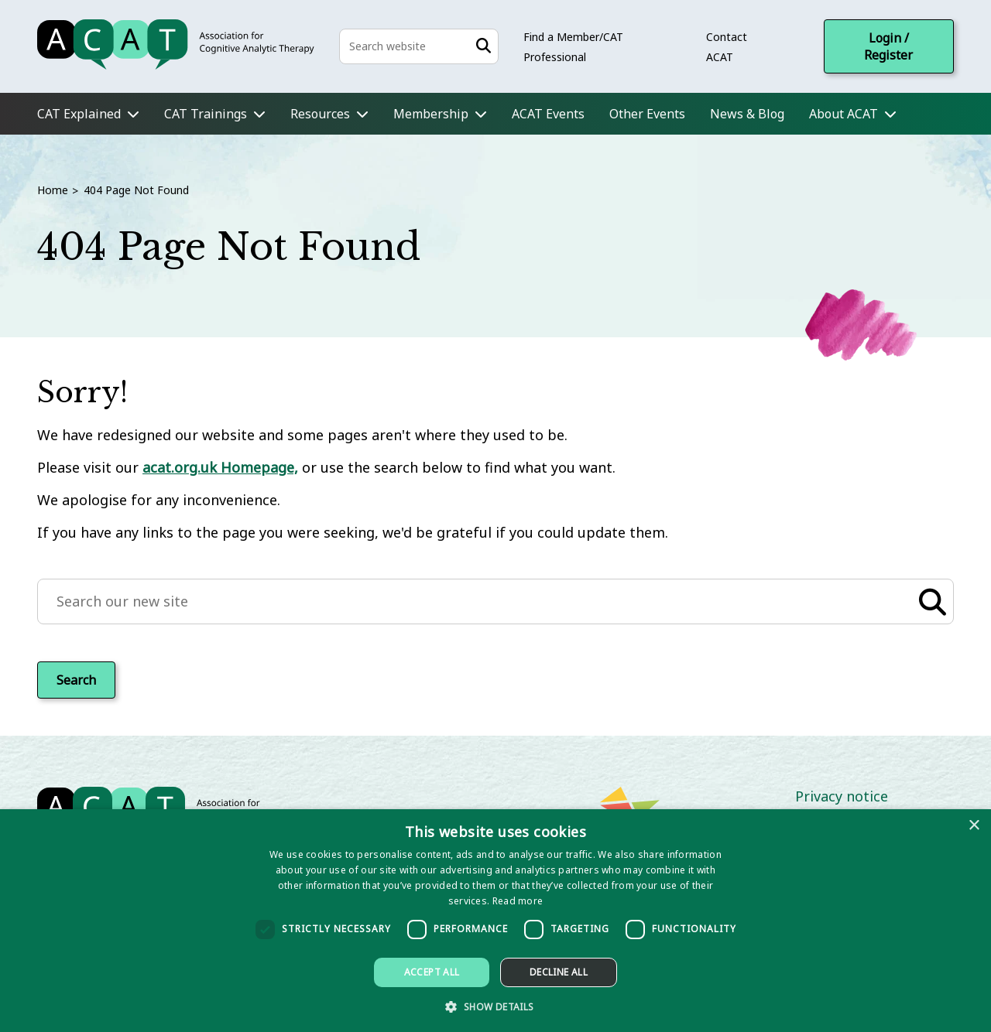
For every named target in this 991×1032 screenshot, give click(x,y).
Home (52, 190)
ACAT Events (548, 113)
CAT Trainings (205, 113)
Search (76, 680)
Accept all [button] (432, 972)
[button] (495, 1006)
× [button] (973, 826)
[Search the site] (419, 46)
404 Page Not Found (136, 190)
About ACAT (843, 113)
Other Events (647, 113)
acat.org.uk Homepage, (220, 467)
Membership (430, 113)
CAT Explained (79, 113)
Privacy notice (841, 796)
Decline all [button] (559, 972)
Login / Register (888, 46)
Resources (320, 113)
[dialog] (495, 920)
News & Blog (747, 113)
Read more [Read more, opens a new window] (518, 900)
